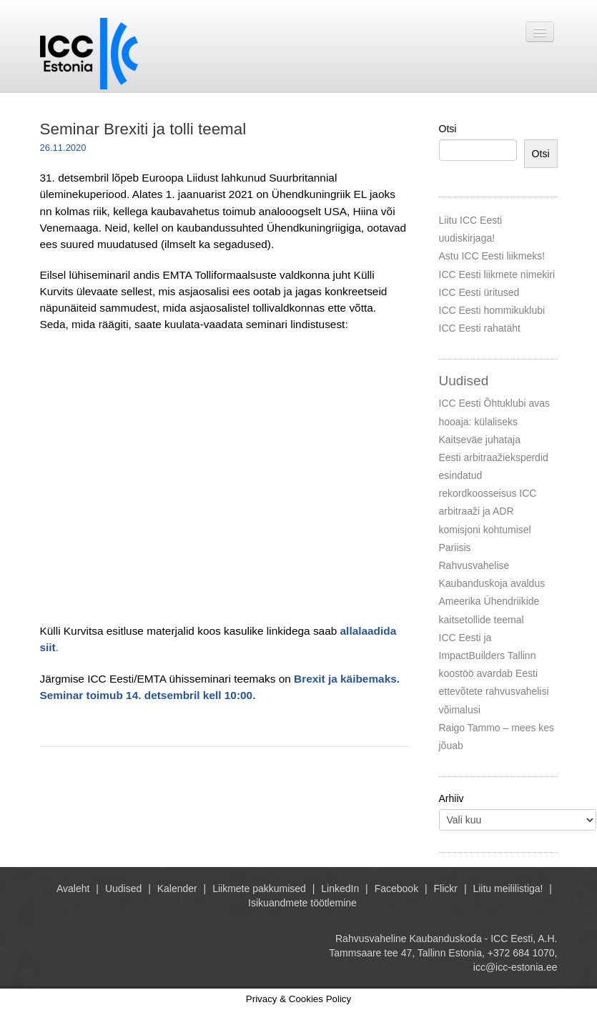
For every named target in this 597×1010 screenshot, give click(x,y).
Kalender (177, 888)
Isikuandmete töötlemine (302, 902)
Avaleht (72, 888)
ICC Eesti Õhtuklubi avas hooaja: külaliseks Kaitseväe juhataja (495, 421)
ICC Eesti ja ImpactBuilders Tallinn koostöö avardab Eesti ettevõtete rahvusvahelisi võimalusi (494, 674)
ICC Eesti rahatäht (479, 328)
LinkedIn (340, 888)
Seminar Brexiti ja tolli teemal (143, 129)
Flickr (446, 888)
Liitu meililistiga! (508, 888)
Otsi (448, 128)
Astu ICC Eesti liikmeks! (492, 256)
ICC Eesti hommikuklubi (492, 310)
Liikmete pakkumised (259, 888)
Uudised (123, 888)
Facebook (396, 888)
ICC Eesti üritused (479, 292)
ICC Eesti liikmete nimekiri (497, 274)
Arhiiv (451, 798)
